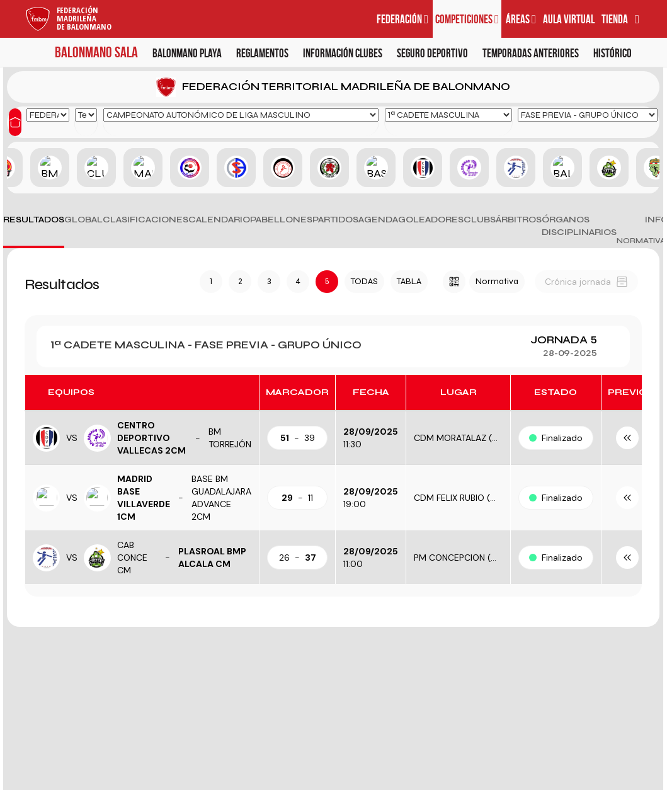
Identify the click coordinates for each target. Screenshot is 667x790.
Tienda (614, 19)
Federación (402, 19)
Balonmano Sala (96, 52)
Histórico (612, 53)
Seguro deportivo (432, 53)
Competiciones (467, 19)
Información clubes (342, 53)
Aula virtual (569, 19)
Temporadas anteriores (530, 53)
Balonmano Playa (187, 53)
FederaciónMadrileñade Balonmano (84, 18)
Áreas (521, 19)
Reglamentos (262, 53)
